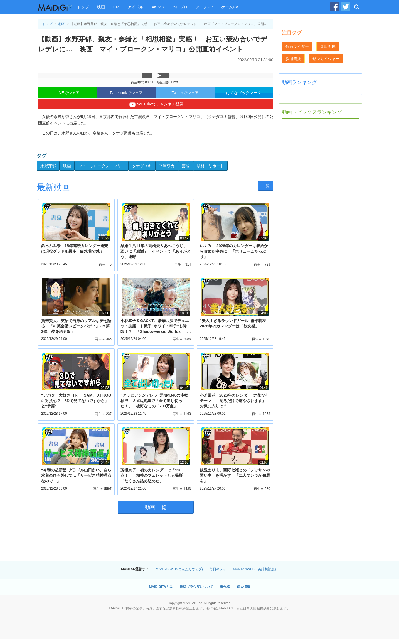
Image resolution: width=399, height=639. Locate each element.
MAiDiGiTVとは (161, 587)
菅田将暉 (328, 46)
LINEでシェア (67, 92)
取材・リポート (210, 166)
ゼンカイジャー (325, 58)
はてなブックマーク (243, 92)
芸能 (185, 166)
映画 (101, 7)
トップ (83, 7)
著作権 (225, 587)
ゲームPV (229, 7)
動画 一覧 (155, 507)
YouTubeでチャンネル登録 (155, 104)
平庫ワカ (166, 166)
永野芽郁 (48, 166)
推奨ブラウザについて (196, 587)
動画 (61, 24)
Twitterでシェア (185, 92)
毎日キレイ (218, 569)
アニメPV (204, 7)
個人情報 (243, 587)
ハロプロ (180, 7)
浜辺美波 (293, 58)
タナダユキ (142, 166)
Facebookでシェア (126, 92)
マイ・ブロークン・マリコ (101, 166)
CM (116, 7)
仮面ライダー (297, 46)
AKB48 (158, 7)
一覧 (266, 186)
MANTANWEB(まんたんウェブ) (179, 569)
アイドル (135, 7)
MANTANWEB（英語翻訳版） (255, 569)
